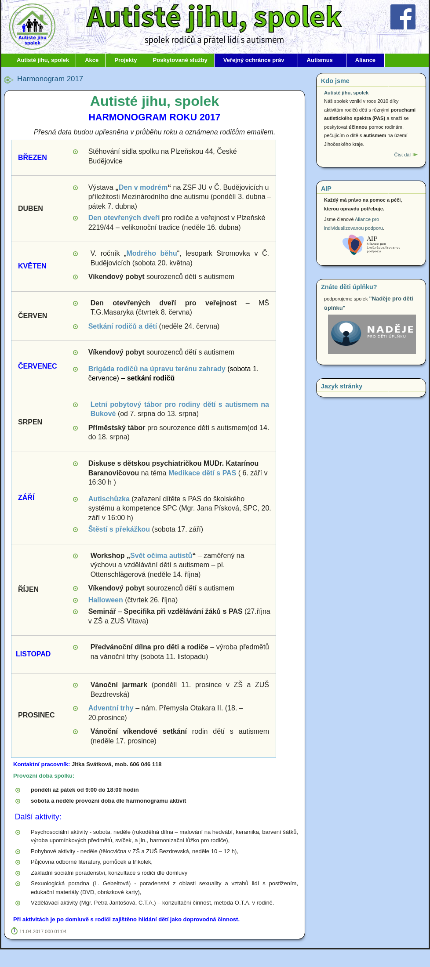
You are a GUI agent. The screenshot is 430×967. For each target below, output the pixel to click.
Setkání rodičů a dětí (122, 326)
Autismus (320, 60)
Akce (91, 60)
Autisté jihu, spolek (43, 60)
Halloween (105, 600)
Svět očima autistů (161, 555)
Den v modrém (143, 187)
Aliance (365, 60)
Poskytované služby (180, 60)
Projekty (125, 60)
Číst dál (402, 154)
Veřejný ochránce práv (253, 60)
